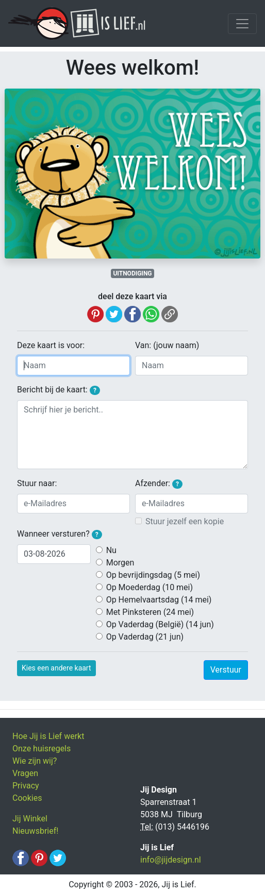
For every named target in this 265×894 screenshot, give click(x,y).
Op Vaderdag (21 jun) (145, 637)
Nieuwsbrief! (35, 831)
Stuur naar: (37, 483)
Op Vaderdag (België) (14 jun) (160, 624)
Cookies (27, 798)
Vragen (25, 773)
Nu (111, 550)
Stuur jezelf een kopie (184, 521)
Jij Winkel (29, 818)
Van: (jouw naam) (167, 345)
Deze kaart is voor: (51, 345)
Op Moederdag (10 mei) (149, 587)
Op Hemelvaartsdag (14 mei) (159, 600)
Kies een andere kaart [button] (56, 668)
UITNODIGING (132, 273)
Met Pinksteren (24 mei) (150, 612)
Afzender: (159, 483)
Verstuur (225, 670)
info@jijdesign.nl (170, 860)
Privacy (25, 785)
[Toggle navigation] (242, 23)
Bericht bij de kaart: (58, 390)
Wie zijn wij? (34, 761)
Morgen (120, 563)
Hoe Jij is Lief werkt (48, 736)
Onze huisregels (41, 748)
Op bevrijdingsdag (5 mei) (153, 575)
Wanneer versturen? (59, 534)
